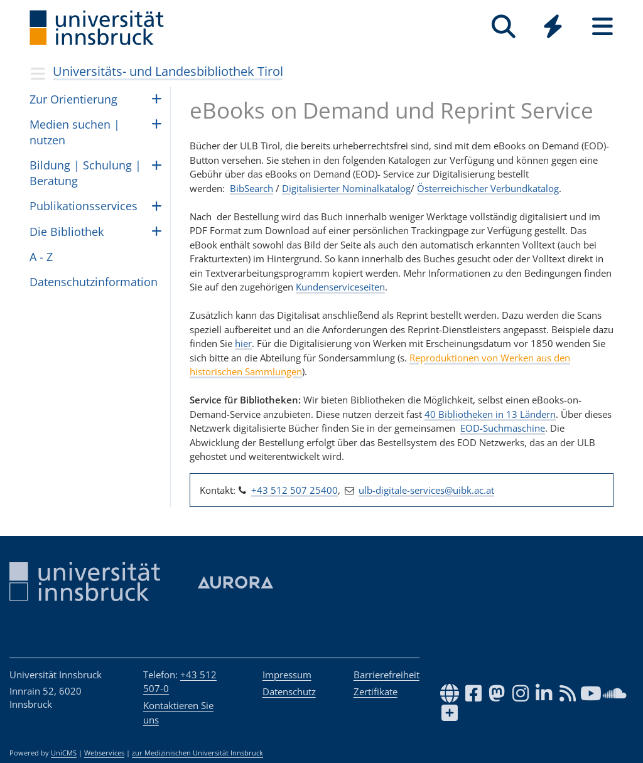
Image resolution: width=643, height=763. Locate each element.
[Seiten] (602, 26)
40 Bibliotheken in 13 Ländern (490, 414)
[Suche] (503, 26)
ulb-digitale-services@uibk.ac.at (426, 490)
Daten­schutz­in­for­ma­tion (94, 281)
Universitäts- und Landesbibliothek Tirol (168, 71)
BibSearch (251, 188)
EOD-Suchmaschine (502, 428)
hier (243, 343)
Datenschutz (289, 691)
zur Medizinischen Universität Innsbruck (197, 753)
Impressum (286, 674)
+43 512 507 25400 (294, 490)
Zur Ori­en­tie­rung (73, 99)
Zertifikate (375, 691)
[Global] (552, 28)
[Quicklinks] (553, 26)
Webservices (104, 753)
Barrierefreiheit (386, 674)
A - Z (41, 256)
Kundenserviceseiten (340, 286)
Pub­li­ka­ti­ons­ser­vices (84, 205)
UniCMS (64, 753)
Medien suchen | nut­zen (75, 132)
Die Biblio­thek (67, 231)
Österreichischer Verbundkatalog (488, 188)
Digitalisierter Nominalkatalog (346, 188)
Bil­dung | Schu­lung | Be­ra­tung (85, 172)
